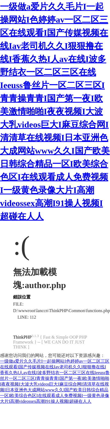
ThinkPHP (22, 337)
